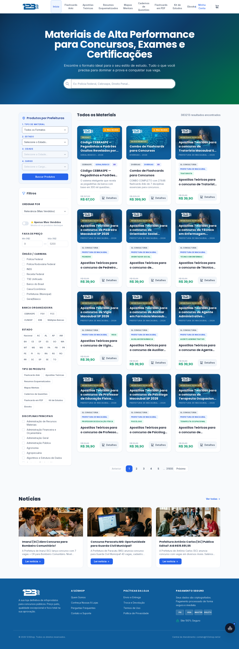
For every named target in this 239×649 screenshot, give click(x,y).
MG (41, 347)
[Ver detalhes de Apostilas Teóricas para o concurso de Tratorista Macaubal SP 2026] (207, 197)
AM (61, 335)
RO (60, 353)
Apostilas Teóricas (88, 6)
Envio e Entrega (132, 597)
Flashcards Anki (71, 6)
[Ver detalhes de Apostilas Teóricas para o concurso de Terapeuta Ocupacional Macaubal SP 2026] (207, 445)
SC (32, 359)
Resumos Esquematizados (108, 6)
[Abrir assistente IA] (230, 628)
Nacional (28, 335)
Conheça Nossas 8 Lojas (84, 602)
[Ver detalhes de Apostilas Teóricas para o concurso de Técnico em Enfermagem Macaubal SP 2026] (207, 280)
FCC (52, 313)
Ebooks (191, 6)
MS (33, 347)
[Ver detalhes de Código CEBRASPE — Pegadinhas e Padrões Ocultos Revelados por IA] (109, 198)
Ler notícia (33, 561)
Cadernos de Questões (143, 6)
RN (46, 353)
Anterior (116, 468)
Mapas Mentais (128, 6)
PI (32, 353)
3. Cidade (27, 149)
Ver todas (213, 499)
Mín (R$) (26, 238)
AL (46, 335)
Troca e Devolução (134, 602)
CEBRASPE (29, 313)
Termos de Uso (131, 608)
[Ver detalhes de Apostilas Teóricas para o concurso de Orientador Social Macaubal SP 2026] (158, 280)
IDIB (40, 320)
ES (47, 341)
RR (25, 359)
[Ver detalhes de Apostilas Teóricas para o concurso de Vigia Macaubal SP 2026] (109, 358)
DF (40, 341)
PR (63, 347)
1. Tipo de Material (33, 124)
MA (62, 341)
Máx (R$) (52, 238)
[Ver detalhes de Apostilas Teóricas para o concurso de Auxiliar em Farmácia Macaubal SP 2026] (158, 362)
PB (56, 347)
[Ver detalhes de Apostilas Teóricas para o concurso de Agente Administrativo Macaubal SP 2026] (207, 362)
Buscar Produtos (45, 176)
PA (49, 347)
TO (54, 359)
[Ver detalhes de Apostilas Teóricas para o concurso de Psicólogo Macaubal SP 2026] (158, 445)
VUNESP (28, 320)
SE (47, 359)
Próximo (181, 468)
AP (53, 335)
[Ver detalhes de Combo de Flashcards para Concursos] (158, 198)
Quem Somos (78, 597)
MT (25, 347)
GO (54, 341)
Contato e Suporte (81, 613)
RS (53, 353)
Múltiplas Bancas (56, 320)
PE (25, 353)
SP (40, 359)
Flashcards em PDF (161, 6)
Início (56, 6)
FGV (42, 313)
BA (25, 341)
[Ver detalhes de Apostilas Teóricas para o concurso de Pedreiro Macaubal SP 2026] (109, 280)
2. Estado (28, 136)
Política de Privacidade (136, 613)
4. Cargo (27, 161)
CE (32, 341)
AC (38, 335)
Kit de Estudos (177, 6)
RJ (39, 353)
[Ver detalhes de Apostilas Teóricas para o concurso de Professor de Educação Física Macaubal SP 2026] (109, 445)
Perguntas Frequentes (83, 608)
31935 (169, 468)
